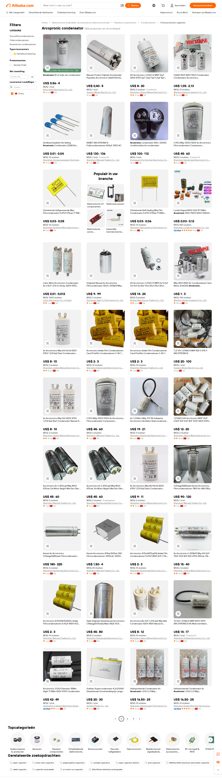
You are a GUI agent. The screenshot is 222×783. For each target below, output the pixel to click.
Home (45, 22)
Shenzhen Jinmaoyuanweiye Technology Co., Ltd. (62, 160)
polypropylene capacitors (72, 763)
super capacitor (18, 763)
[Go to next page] (139, 719)
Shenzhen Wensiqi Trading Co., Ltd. (103, 160)
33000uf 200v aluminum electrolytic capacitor (187, 763)
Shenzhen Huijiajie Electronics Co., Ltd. (192, 638)
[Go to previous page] (115, 719)
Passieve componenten (125, 22)
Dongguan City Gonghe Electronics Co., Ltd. (149, 160)
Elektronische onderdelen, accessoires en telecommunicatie (81, 22)
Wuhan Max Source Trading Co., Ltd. (147, 300)
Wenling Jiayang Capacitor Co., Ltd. (190, 92)
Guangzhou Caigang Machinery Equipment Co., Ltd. (62, 706)
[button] (122, 5)
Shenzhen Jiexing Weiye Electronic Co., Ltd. (149, 92)
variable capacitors (100, 763)
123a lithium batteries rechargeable (105, 769)
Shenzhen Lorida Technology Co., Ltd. (191, 227)
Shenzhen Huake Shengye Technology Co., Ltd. (193, 706)
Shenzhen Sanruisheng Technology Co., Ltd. (149, 227)
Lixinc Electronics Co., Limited (57, 300)
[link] (218, 754)
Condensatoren (148, 22)
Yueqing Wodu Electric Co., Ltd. (101, 92)
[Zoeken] (133, 5)
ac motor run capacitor (71, 769)
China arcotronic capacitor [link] (172, 22)
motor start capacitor (43, 763)
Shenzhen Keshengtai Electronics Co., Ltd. (193, 160)
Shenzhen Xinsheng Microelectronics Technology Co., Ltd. (62, 227)
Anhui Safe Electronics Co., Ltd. (57, 89)
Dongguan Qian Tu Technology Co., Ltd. (105, 300)
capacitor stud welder (43, 769)
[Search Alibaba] (80, 5)
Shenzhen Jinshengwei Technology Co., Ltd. (149, 706)
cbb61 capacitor (18, 769)
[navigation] (23, 371)
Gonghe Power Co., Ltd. (97, 706)
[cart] (163, 6)
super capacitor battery (127, 763)
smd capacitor (152, 763)
